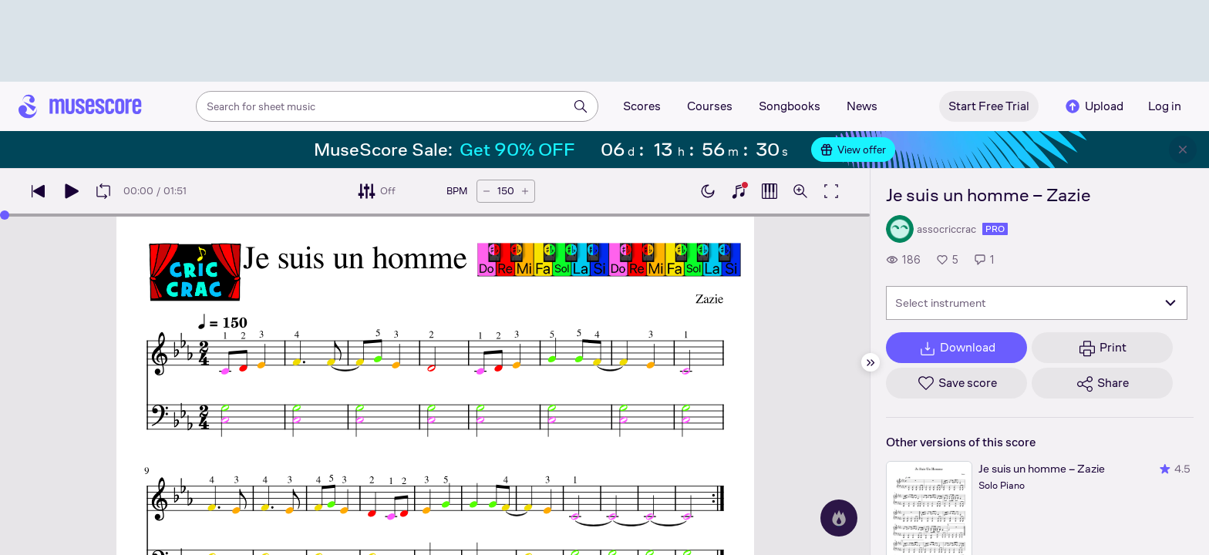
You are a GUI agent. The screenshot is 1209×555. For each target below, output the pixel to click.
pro (995, 229)
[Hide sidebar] (870, 362)
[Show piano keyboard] (738, 191)
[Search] (581, 106)
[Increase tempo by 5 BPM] (525, 191)
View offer (853, 149)
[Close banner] (1183, 149)
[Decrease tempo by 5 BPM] (486, 191)
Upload (1093, 106)
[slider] (4, 215)
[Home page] (80, 106)
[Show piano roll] (769, 191)
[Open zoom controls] (800, 191)
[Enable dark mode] (707, 191)
